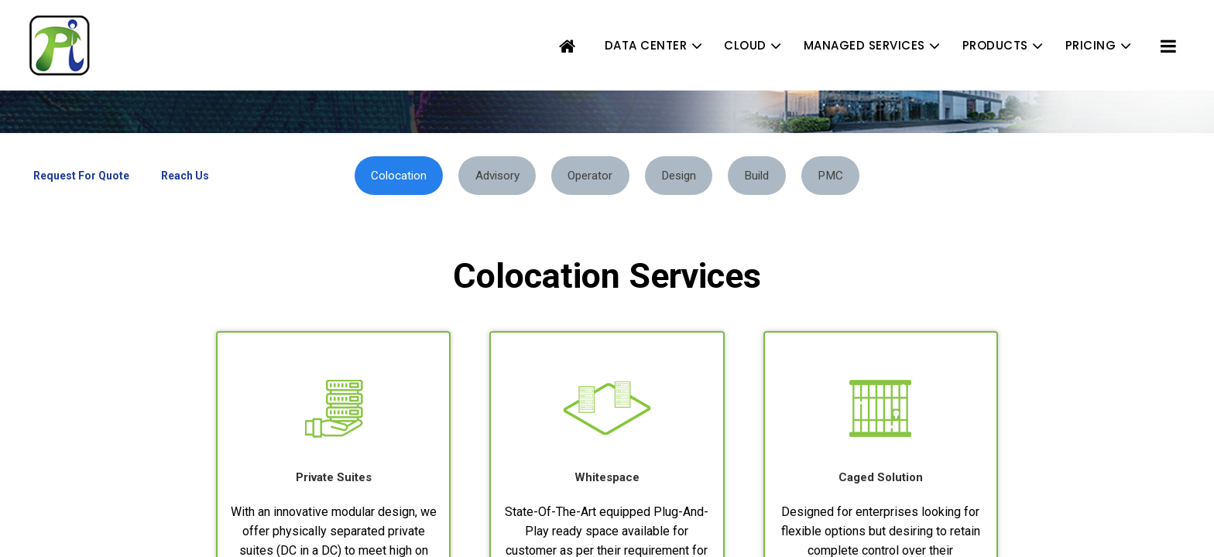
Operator (586, 175)
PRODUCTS (995, 45)
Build (770, 175)
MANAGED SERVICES (864, 45)
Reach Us (185, 175)
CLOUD (745, 45)
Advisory (485, 175)
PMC (852, 175)
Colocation (377, 175)
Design (683, 175)
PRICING (1090, 45)
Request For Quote (81, 175)
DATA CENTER (646, 45)
